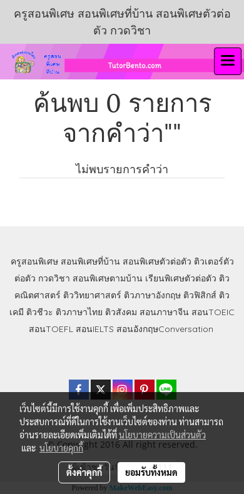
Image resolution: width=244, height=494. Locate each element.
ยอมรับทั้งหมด (151, 472)
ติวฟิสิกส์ (199, 295)
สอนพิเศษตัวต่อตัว (157, 261)
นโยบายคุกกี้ (61, 447)
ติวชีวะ (39, 312)
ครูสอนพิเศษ (34, 261)
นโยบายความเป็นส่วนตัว (162, 434)
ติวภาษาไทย (79, 312)
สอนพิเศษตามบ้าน (108, 278)
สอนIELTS (95, 329)
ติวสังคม (121, 312)
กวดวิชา (54, 278)
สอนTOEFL (51, 329)
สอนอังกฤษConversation (164, 329)
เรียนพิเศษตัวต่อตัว (182, 278)
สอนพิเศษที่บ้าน (90, 261)
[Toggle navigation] (227, 61)
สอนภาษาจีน (164, 312)
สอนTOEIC (213, 312)
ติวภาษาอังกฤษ (152, 295)
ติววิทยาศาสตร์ (92, 295)
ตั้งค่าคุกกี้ (84, 472)
